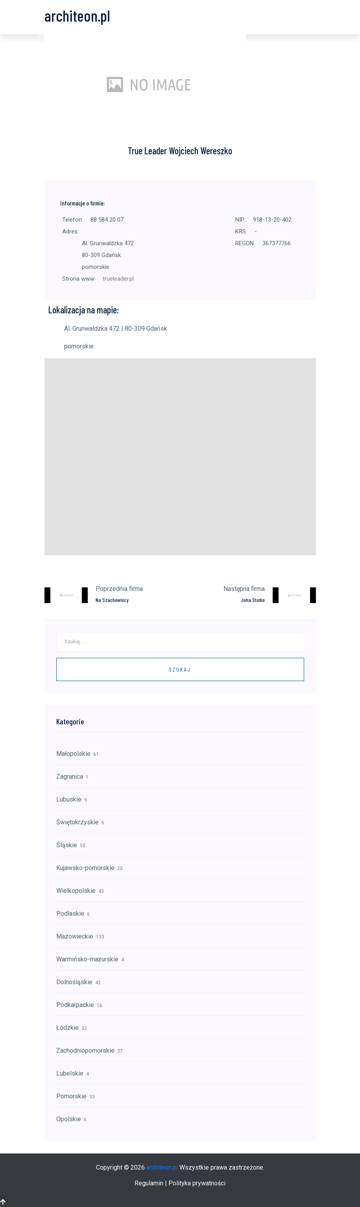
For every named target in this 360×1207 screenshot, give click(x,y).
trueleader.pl (118, 278)
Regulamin (149, 1183)
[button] (47, 34)
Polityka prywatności (196, 1183)
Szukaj (180, 669)
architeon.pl (162, 1167)
